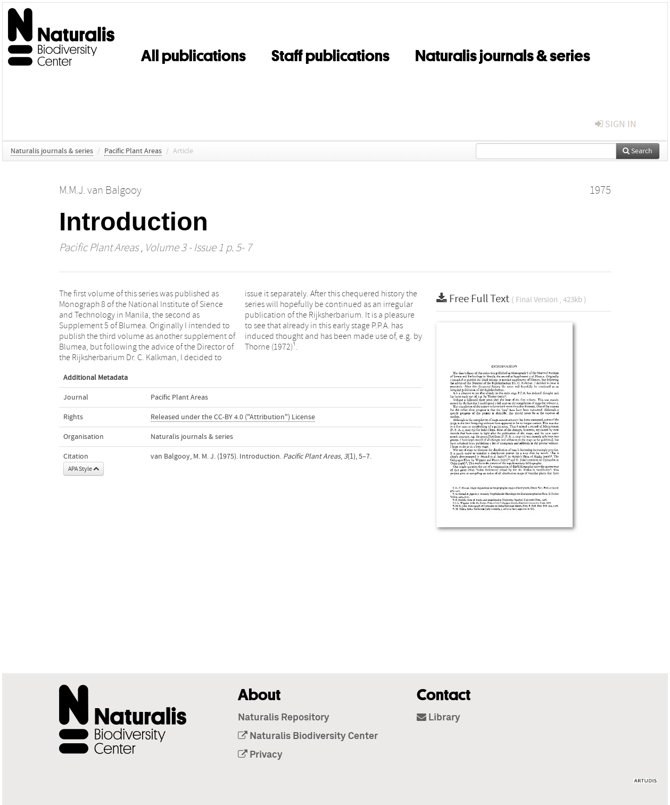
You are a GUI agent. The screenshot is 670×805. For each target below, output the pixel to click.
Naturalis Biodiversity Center (308, 736)
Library (438, 718)
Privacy (260, 755)
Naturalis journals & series (502, 53)
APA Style (83, 468)
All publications (193, 53)
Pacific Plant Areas (133, 151)
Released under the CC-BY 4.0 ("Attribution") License (233, 417)
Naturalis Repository (283, 718)
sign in (615, 124)
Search (637, 151)
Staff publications (330, 53)
